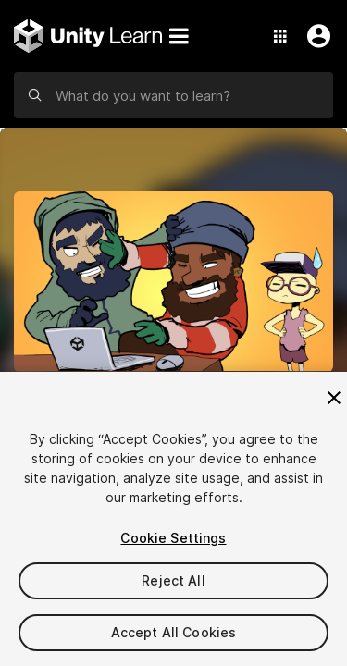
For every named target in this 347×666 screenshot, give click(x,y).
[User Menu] (314, 36)
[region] (173, 519)
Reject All (173, 580)
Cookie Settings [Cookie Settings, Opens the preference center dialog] (173, 538)
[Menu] (178, 36)
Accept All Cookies (174, 632)
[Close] (334, 397)
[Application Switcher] (280, 36)
